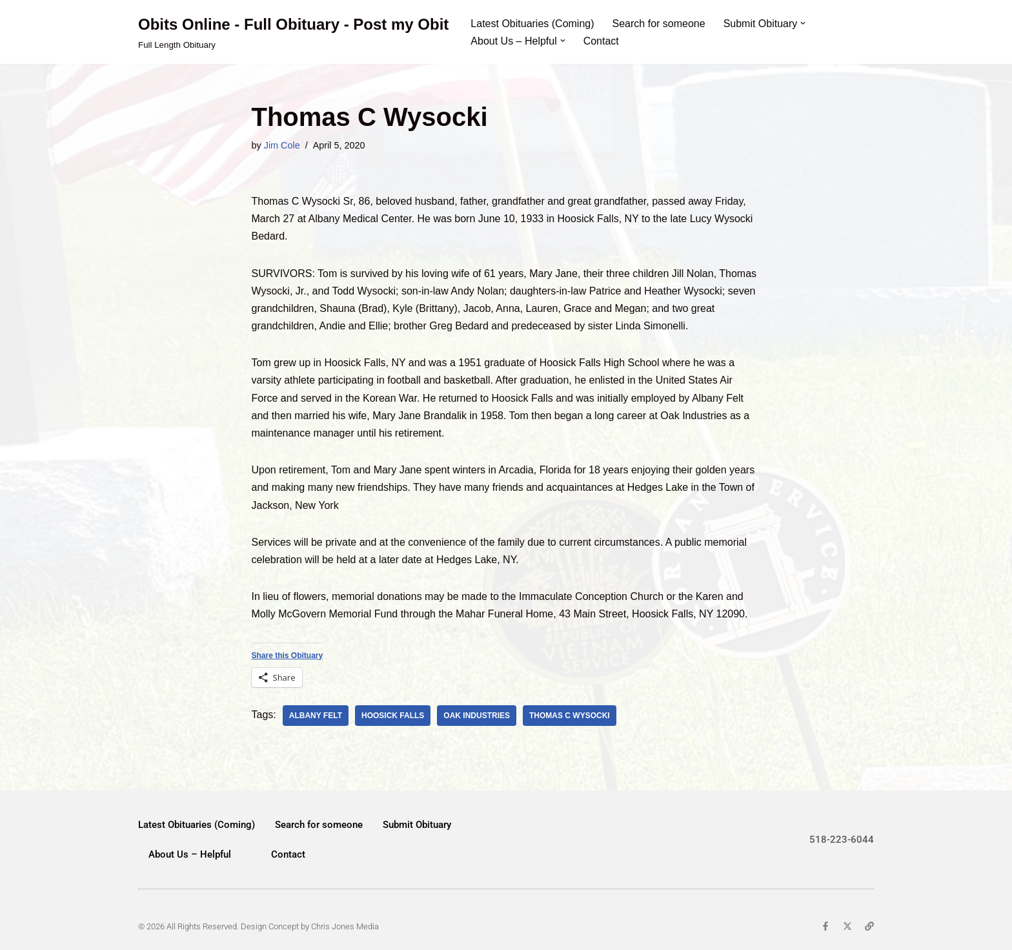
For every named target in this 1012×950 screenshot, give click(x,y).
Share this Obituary (287, 655)
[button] (802, 23)
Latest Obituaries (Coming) (532, 23)
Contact (601, 41)
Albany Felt (315, 715)
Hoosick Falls (392, 715)
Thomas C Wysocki (569, 715)
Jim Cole (282, 145)
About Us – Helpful (189, 854)
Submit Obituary (417, 825)
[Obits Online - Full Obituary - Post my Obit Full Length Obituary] (293, 32)
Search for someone (658, 23)
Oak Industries (476, 715)
